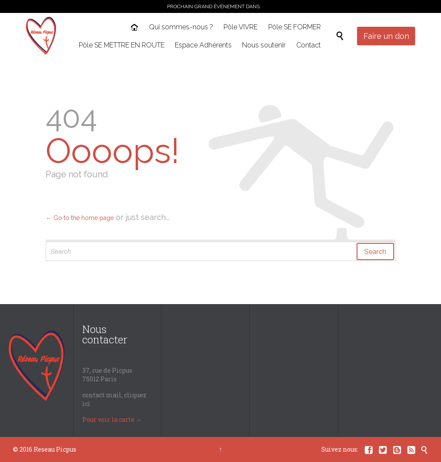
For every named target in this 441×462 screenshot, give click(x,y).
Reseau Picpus (55, 449)
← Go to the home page (80, 217)
